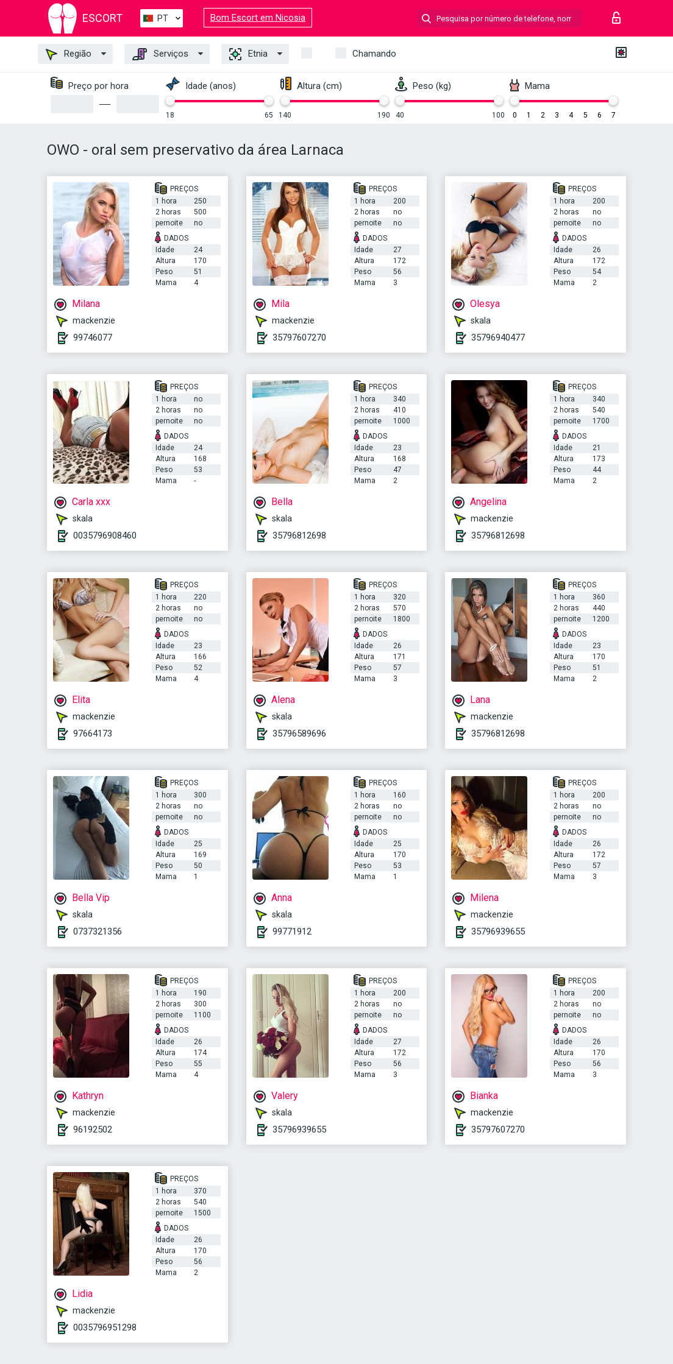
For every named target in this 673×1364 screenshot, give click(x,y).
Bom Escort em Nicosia (257, 17)
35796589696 (299, 733)
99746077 (92, 337)
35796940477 (498, 337)
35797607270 (299, 337)
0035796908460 (105, 535)
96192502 (92, 1129)
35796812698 (299, 535)
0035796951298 (105, 1327)
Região (68, 54)
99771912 (292, 931)
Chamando (374, 53)
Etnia (248, 54)
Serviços (160, 54)
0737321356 (97, 931)
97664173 (92, 733)
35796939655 (498, 931)
